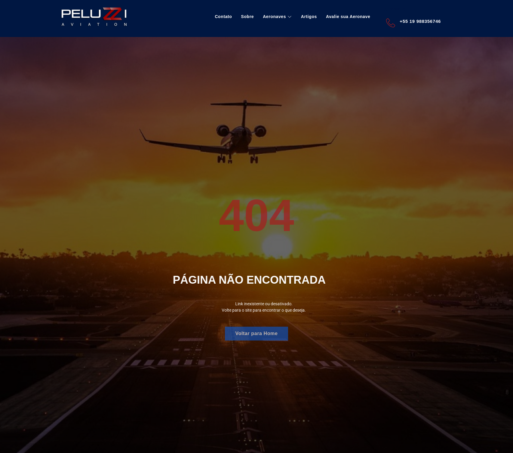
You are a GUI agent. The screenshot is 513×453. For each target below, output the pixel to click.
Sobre (247, 16)
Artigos (309, 16)
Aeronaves (277, 16)
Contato (223, 16)
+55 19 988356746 (420, 21)
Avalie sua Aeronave (348, 16)
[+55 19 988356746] (390, 22)
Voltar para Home (256, 333)
